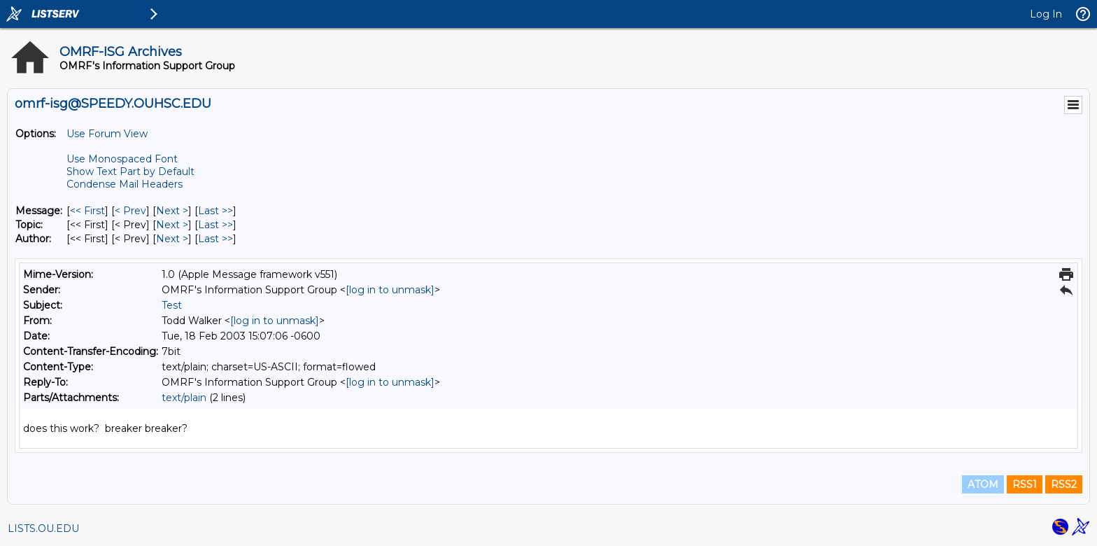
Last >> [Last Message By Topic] (215, 224)
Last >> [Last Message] (215, 210)
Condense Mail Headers (124, 184)
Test (172, 305)
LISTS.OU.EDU (43, 528)
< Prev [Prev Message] (130, 210)
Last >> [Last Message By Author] (215, 238)
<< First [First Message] (87, 210)
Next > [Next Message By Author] (172, 238)
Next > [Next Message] (172, 210)
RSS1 (1024, 484)
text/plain (184, 397)
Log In (1046, 14)
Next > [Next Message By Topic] (172, 224)
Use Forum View (107, 133)
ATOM (983, 484)
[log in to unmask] (390, 290)
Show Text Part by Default (130, 171)
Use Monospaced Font (122, 159)
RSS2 (1064, 484)
